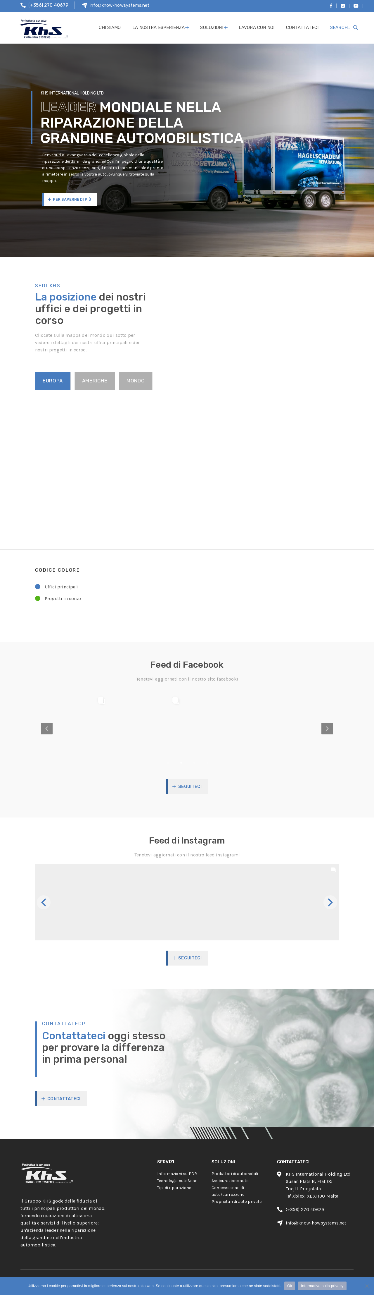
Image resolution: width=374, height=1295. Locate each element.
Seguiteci (190, 786)
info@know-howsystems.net (120, 5)
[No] (367, 1286)
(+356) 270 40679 (48, 5)
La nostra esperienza (158, 27)
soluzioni (211, 27)
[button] (73, 902)
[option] (187, 728)
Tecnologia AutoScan (177, 1180)
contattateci (302, 27)
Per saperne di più (69, 199)
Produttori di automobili (235, 1173)
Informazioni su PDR (177, 1173)
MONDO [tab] (136, 381)
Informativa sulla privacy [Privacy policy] (322, 1286)
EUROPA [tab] (53, 381)
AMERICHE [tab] (95, 381)
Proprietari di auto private (237, 1201)
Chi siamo (110, 27)
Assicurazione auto (230, 1180)
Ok (289, 1286)
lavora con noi (256, 27)
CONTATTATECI (64, 1098)
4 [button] (218, 762)
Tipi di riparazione (174, 1187)
